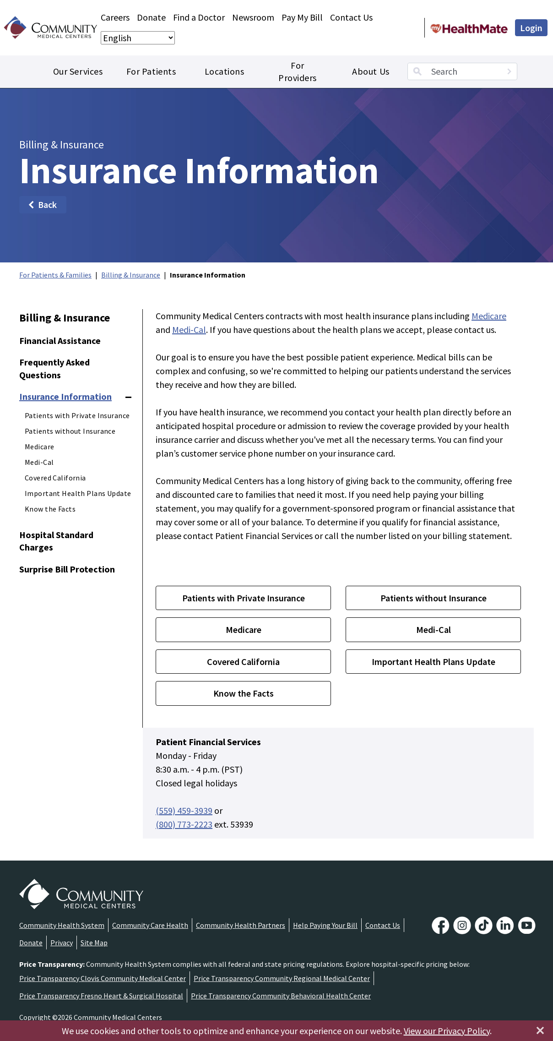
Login (531, 27)
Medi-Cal (39, 462)
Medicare (39, 446)
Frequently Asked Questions (54, 368)
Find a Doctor (199, 17)
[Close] (540, 1030)
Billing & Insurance (130, 274)
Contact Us (351, 17)
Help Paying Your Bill (325, 925)
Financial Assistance (60, 340)
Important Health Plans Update (78, 493)
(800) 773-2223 (184, 824)
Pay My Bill (302, 17)
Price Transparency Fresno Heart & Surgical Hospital (101, 995)
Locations (224, 71)
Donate (151, 17)
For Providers (297, 72)
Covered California (55, 477)
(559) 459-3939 (184, 810)
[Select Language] (138, 37)
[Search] (509, 71)
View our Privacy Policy (447, 1030)
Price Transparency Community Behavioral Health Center (281, 995)
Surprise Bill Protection (67, 569)
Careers (115, 17)
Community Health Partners (240, 925)
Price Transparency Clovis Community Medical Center (102, 978)
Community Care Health (150, 925)
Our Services (78, 71)
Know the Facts (50, 508)
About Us (370, 71)
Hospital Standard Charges (56, 541)
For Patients (151, 71)
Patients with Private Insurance (77, 415)
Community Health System (61, 925)
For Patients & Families (55, 274)
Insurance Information (65, 396)
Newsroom (253, 17)
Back (42, 204)
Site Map (94, 942)
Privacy (61, 942)
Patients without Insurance (70, 431)
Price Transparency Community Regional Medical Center (282, 978)
